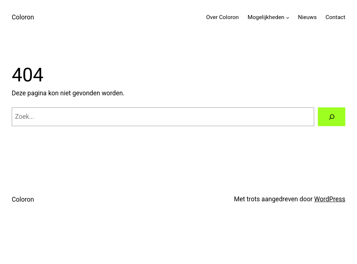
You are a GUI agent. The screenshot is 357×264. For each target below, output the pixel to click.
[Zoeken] (331, 116)
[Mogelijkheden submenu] (287, 17)
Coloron (23, 17)
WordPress (329, 199)
